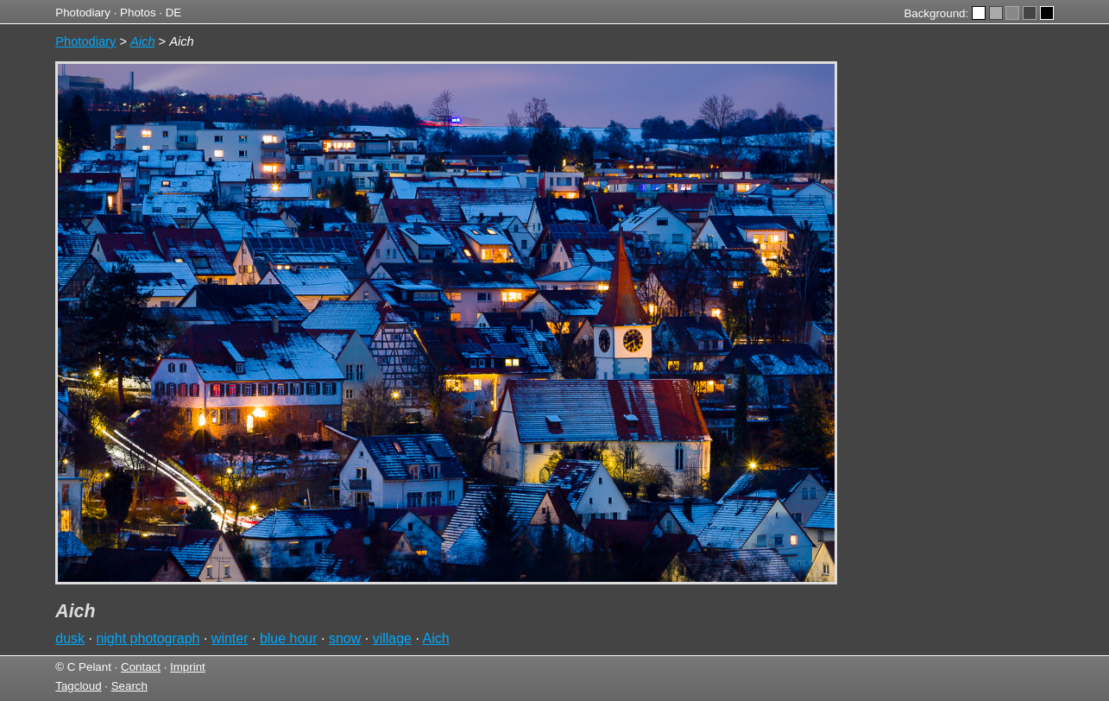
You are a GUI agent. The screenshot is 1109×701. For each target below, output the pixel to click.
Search (129, 685)
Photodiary (82, 12)
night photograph (147, 638)
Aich (435, 638)
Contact (141, 666)
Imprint (187, 666)
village (392, 638)
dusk (70, 638)
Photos (138, 12)
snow (345, 638)
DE (174, 12)
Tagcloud (78, 685)
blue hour (289, 638)
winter (230, 638)
